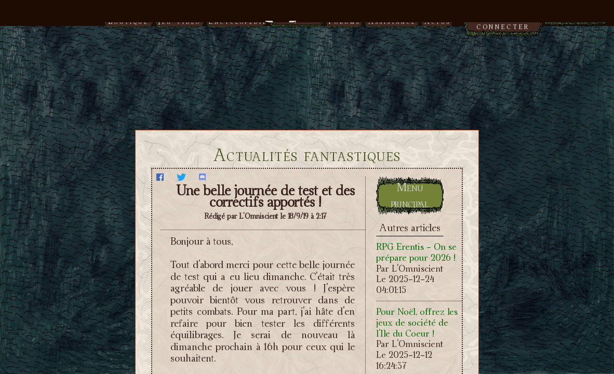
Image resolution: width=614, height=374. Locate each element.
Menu (307, 16)
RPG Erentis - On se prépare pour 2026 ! (416, 252)
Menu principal (410, 195)
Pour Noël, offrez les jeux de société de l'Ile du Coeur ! (417, 322)
